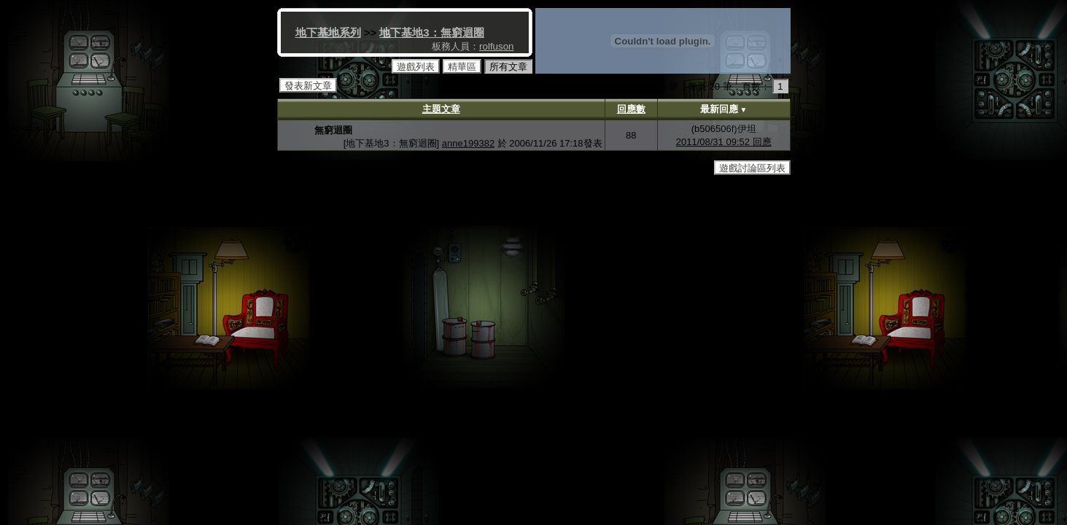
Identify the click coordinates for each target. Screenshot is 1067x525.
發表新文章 (308, 85)
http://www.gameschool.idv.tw (581, 188)
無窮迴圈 (333, 130)
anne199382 (468, 143)
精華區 (462, 66)
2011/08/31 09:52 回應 (724, 141)
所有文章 (508, 66)
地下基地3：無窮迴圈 (431, 32)
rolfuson (496, 46)
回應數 (631, 109)
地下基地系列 (328, 32)
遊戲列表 (416, 66)
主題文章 (441, 109)
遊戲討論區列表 (752, 168)
